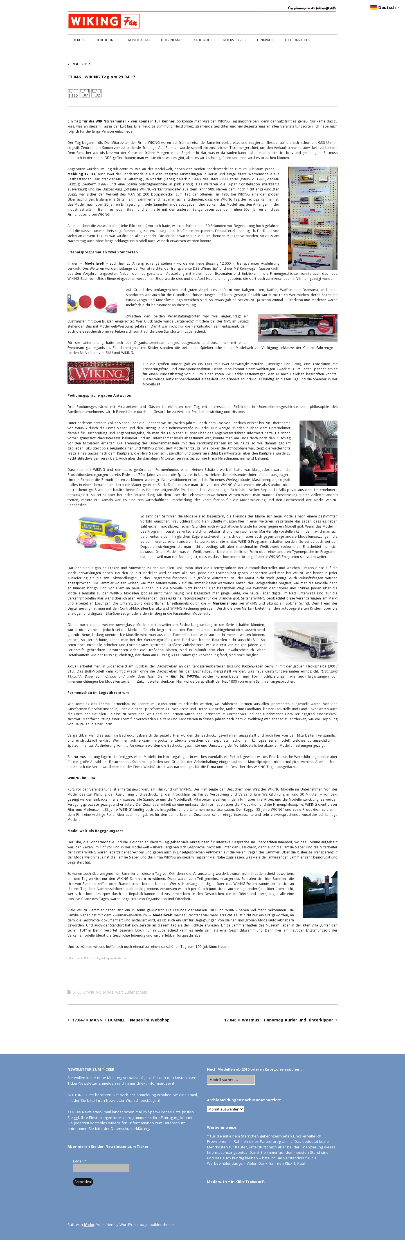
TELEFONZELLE (296, 40)
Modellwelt (95, 263)
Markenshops (225, 603)
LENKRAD (264, 40)
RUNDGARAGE (139, 40)
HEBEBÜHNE (105, 40)
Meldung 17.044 (81, 174)
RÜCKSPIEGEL (233, 40)
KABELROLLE (203, 40)
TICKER (77, 40)
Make (89, 1224)
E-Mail (79, 1161)
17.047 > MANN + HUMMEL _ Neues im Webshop (121, 1020)
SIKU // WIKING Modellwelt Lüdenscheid (110, 992)
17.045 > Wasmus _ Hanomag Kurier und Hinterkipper (278, 1020)
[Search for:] (231, 1080)
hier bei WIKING (184, 676)
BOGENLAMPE (172, 40)
